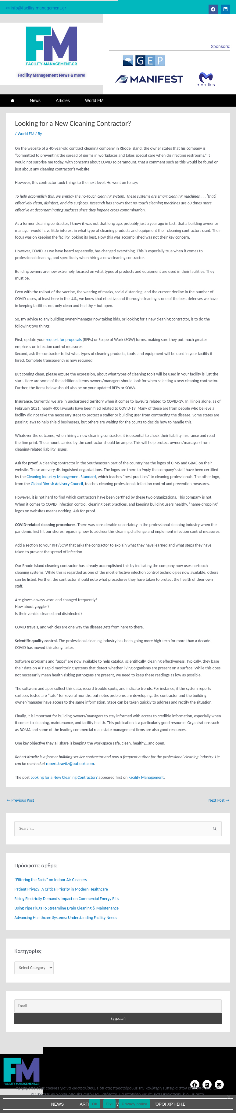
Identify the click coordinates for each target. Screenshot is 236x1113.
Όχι (109, 1104)
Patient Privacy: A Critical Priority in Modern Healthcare (61, 889)
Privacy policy (134, 1104)
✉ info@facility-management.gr (36, 7)
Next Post (219, 800)
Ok (94, 1104)
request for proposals (64, 339)
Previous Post (20, 800)
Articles (63, 100)
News (35, 100)
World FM (94, 100)
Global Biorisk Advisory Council (57, 483)
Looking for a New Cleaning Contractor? (64, 777)
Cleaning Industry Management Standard (61, 476)
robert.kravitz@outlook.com (70, 763)
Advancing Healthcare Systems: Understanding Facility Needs (65, 917)
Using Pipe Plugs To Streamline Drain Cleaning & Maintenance (66, 908)
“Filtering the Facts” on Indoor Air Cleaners (50, 879)
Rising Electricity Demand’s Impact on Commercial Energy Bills (66, 898)
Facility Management (146, 777)
